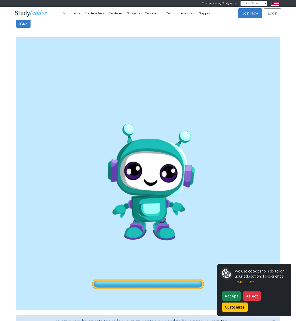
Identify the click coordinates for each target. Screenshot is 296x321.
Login (272, 13)
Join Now (250, 13)
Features (116, 13)
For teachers (95, 13)
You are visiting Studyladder (220, 3)
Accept (231, 296)
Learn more (244, 281)
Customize (235, 307)
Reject (252, 296)
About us (188, 13)
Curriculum (153, 13)
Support (205, 13)
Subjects (133, 13)
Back (23, 23)
